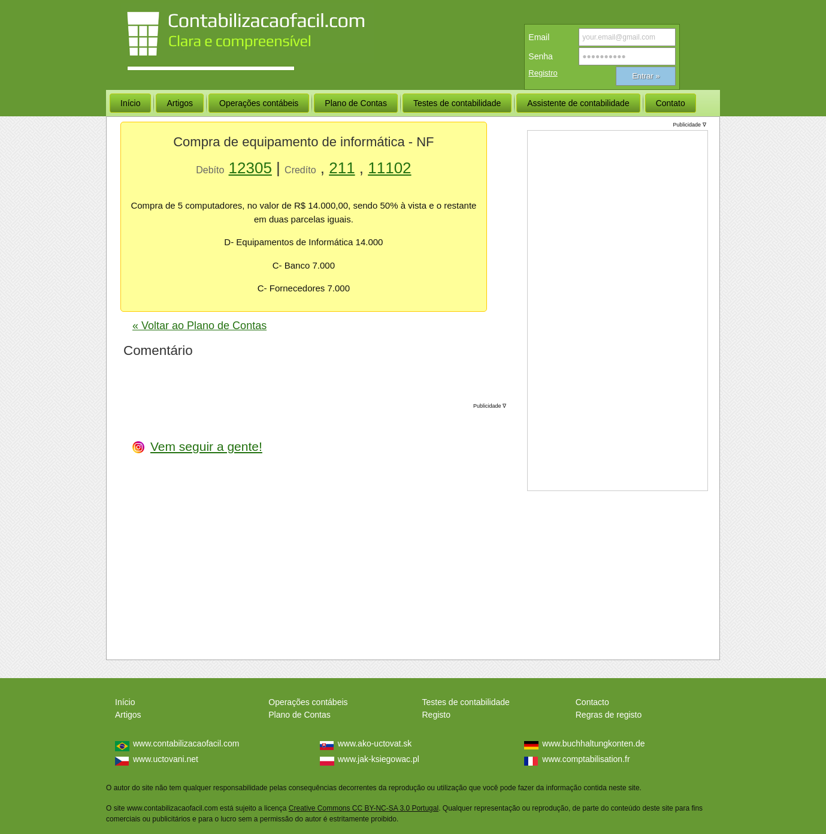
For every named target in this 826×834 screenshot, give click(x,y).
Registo (436, 714)
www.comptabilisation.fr (586, 759)
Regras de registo (609, 714)
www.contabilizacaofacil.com (186, 743)
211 (342, 168)
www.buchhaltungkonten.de (593, 743)
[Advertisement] (416, 526)
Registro (542, 72)
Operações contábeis (307, 702)
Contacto (592, 702)
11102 (389, 168)
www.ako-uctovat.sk (375, 743)
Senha (540, 56)
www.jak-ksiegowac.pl (378, 759)
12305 (250, 168)
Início (125, 702)
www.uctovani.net (165, 759)
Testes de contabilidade (466, 702)
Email (538, 37)
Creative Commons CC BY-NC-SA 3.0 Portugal (363, 808)
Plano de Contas (299, 714)
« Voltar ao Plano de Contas (199, 326)
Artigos (128, 714)
